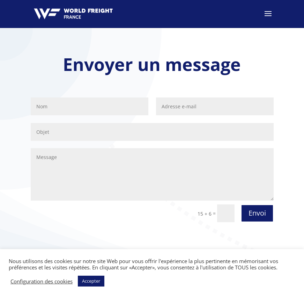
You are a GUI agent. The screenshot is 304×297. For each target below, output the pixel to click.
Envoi (257, 213)
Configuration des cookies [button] (41, 281)
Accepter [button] (91, 281)
